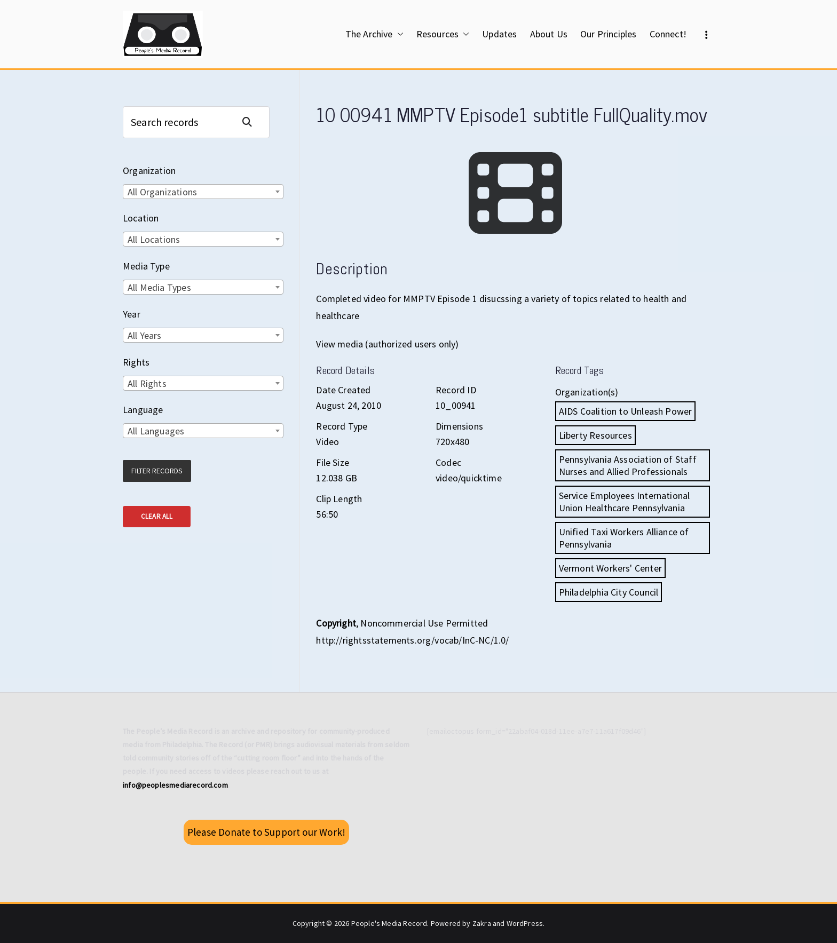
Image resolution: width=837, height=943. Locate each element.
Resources (443, 34)
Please (266, 832)
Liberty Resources (595, 435)
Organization (149, 170)
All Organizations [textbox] (162, 192)
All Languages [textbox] (156, 431)
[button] (398, 34)
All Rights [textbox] (147, 383)
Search (251, 122)
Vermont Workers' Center (610, 568)
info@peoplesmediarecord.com (175, 785)
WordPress (525, 923)
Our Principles (608, 34)
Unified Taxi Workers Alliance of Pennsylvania (624, 538)
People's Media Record (389, 923)
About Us (548, 34)
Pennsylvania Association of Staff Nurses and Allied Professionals (628, 465)
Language (143, 409)
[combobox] (203, 191)
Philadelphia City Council (609, 592)
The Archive (374, 34)
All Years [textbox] (145, 335)
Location (141, 218)
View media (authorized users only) (387, 344)
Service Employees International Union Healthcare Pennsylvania (624, 501)
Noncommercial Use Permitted (424, 623)
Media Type (146, 266)
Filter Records (157, 471)
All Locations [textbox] (154, 239)
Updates (499, 34)
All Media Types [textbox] (159, 287)
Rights (136, 362)
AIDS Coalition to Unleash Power (625, 411)
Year (131, 314)
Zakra (481, 923)
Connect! (668, 34)
